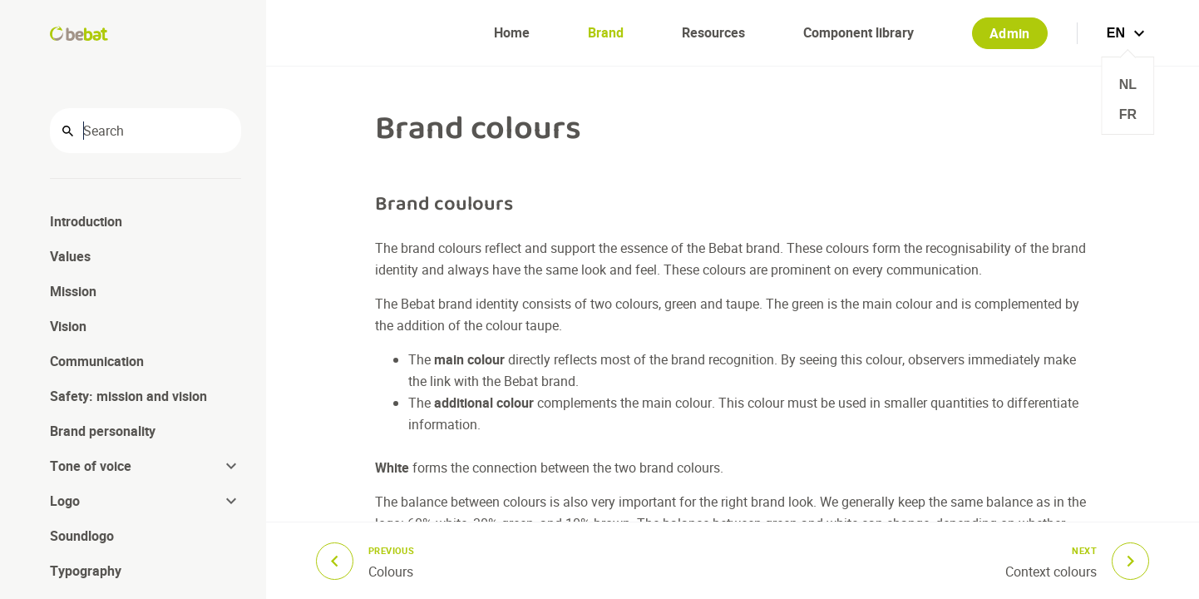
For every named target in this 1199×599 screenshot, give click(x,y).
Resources (713, 32)
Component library (858, 32)
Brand (606, 32)
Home (512, 32)
